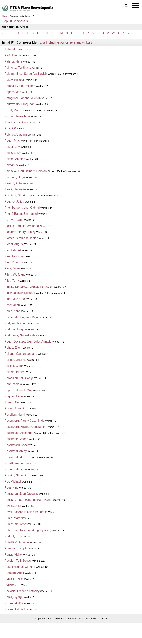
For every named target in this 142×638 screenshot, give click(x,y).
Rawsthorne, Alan (16, 122)
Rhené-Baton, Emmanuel (21, 213)
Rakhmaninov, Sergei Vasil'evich (25, 73)
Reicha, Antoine (14, 158)
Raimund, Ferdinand (17, 67)
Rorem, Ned (12, 402)
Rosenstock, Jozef (16, 445)
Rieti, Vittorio (12, 262)
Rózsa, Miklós (13, 603)
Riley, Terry (11, 280)
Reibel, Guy (12, 146)
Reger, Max (12, 140)
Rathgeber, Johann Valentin (22, 98)
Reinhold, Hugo (14, 177)
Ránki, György (13, 597)
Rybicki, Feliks (13, 578)
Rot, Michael (12, 481)
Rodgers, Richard (16, 323)
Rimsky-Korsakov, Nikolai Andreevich (28, 286)
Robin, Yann (12, 311)
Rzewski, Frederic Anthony (21, 591)
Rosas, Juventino (15, 408)
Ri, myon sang (13, 219)
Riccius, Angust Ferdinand (21, 225)
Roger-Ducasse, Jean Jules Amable (27, 341)
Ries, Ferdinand (14, 256)
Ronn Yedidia (13, 384)
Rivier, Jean (12, 305)
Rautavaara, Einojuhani (19, 104)
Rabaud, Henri (13, 49)
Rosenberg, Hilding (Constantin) (25, 426)
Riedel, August (13, 244)
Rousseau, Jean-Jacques (21, 493)
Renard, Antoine (15, 183)
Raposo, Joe (12, 92)
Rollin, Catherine (15, 359)
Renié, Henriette (15, 189)
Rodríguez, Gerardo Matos (21, 335)
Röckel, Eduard (14, 609)
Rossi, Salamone (15, 469)
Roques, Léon (13, 396)
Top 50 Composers (15, 21)
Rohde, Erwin (13, 347)
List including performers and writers (66, 42)
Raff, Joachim (13, 55)
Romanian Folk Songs (18, 378)
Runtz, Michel (13, 554)
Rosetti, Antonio (14, 463)
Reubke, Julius (14, 201)
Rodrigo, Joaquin (15, 329)
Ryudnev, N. (12, 585)
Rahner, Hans (13, 61)
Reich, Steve (12, 152)
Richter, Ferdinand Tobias (21, 238)
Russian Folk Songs (17, 560)
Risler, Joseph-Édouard (19, 292)
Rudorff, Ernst (13, 536)
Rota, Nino (11, 487)
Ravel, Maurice (14, 110)
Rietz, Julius (12, 268)
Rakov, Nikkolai (14, 79)
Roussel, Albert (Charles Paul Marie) (28, 499)
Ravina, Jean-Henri (17, 116)
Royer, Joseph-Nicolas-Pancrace (26, 511)
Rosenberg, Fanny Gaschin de (24, 420)
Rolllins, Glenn (13, 365)
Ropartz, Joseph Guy (18, 390)
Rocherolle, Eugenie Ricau (21, 317)
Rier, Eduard (12, 250)
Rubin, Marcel (13, 518)
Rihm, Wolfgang (15, 274)
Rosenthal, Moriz (16, 457)
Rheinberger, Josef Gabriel (22, 207)
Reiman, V (11, 165)
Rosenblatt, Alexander (18, 432)
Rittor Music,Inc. (15, 298)
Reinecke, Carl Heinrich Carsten (25, 171)
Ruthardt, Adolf (14, 572)
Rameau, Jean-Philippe (19, 85)
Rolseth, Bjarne (14, 372)
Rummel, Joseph (15, 548)
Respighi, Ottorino (16, 195)
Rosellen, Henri (14, 414)
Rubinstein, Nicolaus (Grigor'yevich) (27, 530)
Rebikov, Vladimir (15, 134)
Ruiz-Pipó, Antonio (16, 542)
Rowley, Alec (12, 505)
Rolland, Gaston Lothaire (20, 353)
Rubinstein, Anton (16, 524)
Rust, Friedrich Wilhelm (19, 566)
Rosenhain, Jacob (16, 438)
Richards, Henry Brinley (20, 232)
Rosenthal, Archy (15, 451)
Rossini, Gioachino (16, 475)
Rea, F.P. (10, 128)
